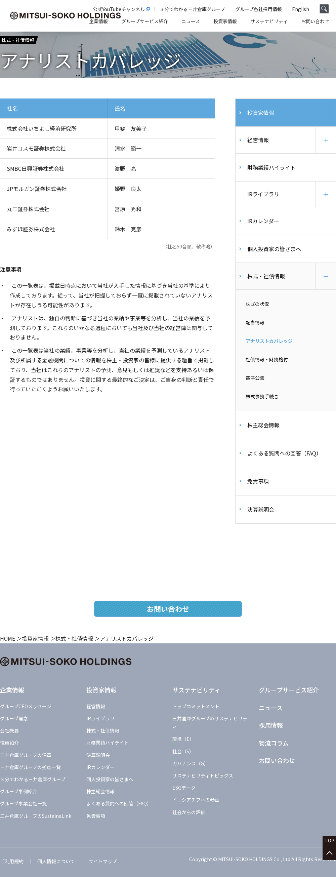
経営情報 (258, 140)
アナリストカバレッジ (269, 342)
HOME (7, 640)
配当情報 (255, 324)
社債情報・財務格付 (267, 361)
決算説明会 (260, 511)
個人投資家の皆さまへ (274, 250)
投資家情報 (260, 113)
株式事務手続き (262, 398)
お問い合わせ (168, 611)
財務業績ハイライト (271, 167)
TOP (329, 843)
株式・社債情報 (266, 278)
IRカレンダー (263, 222)
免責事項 (258, 483)
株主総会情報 (263, 427)
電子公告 (255, 379)
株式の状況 (257, 305)
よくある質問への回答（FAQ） (284, 455)
